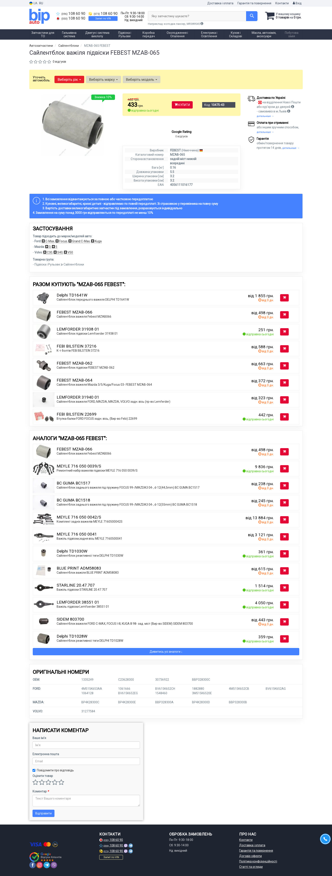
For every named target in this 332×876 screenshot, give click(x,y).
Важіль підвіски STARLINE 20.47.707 (82, 589)
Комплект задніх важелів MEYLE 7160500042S (90, 521)
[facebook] (32, 865)
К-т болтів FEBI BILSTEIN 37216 (78, 350)
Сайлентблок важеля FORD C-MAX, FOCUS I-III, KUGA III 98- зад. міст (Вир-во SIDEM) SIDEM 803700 (125, 623)
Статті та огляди (251, 866)
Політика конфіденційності (258, 861)
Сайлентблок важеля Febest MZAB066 (84, 316)
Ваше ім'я (39, 738)
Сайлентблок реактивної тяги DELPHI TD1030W (90, 555)
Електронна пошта (46, 754)
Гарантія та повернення (254, 3)
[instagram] (39, 865)
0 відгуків (59, 61)
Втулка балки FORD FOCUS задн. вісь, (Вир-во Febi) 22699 (97, 418)
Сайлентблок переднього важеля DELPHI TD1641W (93, 299)
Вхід (297, 3)
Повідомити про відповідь (53, 770)
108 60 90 (70, 13)
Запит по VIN (103, 18)
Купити (182, 105)
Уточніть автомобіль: (41, 78)
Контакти (282, 3)
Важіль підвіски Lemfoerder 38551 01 (83, 606)
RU (41, 3)
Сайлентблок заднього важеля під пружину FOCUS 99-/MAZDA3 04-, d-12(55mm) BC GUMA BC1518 (127, 504)
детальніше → (265, 116)
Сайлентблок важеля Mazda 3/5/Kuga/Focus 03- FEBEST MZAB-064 (104, 384)
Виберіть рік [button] (69, 79)
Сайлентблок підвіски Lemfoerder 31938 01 (87, 333)
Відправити (43, 813)
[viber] (54, 865)
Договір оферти (250, 856)
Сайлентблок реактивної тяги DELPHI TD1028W (90, 640)
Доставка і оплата (220, 3)
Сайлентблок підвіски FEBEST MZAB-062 (85, 367)
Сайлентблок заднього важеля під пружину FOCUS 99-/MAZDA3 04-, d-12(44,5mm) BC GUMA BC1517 (128, 487)
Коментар (41, 791)
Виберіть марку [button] (103, 79)
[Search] (252, 16)
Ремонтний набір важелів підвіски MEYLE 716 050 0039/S (97, 470)
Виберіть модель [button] (141, 79)
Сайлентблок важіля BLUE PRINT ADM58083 (88, 572)
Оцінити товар (43, 776)
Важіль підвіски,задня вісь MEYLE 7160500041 (89, 538)
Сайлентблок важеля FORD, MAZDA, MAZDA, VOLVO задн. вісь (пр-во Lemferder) (113, 401)
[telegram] (46, 865)
